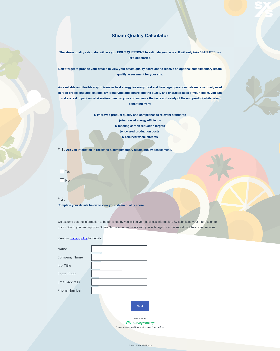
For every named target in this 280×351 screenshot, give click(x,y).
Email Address (69, 279)
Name (62, 246)
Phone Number (70, 287)
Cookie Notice (145, 342)
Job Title (64, 262)
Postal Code (67, 270)
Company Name (70, 254)
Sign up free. (158, 323)
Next (140, 303)
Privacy (132, 342)
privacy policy (78, 235)
